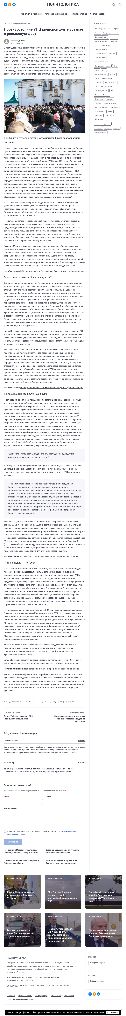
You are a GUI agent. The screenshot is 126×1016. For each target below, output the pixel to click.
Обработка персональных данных (21, 999)
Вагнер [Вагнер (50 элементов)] (97, 33)
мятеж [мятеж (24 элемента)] (110, 111)
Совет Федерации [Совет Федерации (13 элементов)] (101, 91)
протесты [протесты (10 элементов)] (98, 128)
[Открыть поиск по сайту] (120, 4)
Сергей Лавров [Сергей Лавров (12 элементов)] (106, 86)
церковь (71, 702)
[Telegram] (14, 4)
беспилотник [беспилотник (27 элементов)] (99, 99)
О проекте (11, 996)
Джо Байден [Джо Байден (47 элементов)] (106, 45)
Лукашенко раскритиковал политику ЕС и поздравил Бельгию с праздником (103, 933)
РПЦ (54, 702)
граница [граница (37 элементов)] (98, 103)
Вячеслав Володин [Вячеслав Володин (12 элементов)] (101, 41)
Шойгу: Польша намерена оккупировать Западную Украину (20, 895)
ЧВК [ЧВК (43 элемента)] (112, 91)
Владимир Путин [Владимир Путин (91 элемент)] (100, 37)
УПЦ (62, 702)
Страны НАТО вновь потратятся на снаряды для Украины (49, 556)
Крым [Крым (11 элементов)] (97, 70)
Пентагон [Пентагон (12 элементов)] (98, 82)
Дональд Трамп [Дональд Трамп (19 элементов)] (100, 53)
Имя (6, 797)
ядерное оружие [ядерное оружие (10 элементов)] (100, 132)
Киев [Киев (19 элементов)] (115, 66)
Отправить (13, 842)
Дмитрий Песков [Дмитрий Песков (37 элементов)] (101, 49)
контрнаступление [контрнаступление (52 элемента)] (101, 107)
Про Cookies (69, 996)
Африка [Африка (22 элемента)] (116, 29)
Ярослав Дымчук (18, 41)
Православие (33, 702)
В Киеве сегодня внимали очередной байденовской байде (49, 669)
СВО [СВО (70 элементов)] (96, 86)
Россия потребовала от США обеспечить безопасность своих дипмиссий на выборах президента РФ (60, 935)
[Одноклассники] (9, 4)
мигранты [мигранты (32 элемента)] (114, 107)
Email (49, 797)
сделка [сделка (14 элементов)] (116, 128)
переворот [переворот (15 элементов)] (98, 115)
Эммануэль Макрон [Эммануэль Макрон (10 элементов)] (102, 95)
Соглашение (56, 996)
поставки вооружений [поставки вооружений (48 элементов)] (102, 124)
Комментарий (10, 809)
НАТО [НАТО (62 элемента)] (97, 78)
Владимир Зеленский (15, 702)
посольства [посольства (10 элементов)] (99, 120)
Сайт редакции (41, 996)
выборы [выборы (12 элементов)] (110, 99)
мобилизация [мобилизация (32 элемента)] (99, 111)
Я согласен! (113, 1012)
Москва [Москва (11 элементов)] (112, 74)
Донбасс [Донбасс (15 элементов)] (112, 53)
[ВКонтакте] (5, 4)
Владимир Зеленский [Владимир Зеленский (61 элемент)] (110, 33)
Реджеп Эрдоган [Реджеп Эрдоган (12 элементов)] (110, 82)
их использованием (95, 1012)
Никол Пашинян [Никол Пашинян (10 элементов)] (107, 78)
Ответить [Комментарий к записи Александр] (81, 763)
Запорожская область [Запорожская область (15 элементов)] (102, 66)
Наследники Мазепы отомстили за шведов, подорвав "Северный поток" (56, 387)
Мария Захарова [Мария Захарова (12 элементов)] (100, 74)
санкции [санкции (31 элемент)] (108, 128)
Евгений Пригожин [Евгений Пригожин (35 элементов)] (101, 58)
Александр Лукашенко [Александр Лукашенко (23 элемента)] (103, 29)
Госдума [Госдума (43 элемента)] (114, 41)
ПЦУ (46, 702)
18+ (8, 977)
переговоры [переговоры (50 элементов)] (110, 115)
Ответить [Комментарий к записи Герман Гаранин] (81, 741)
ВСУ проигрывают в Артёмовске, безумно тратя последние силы (53, 271)
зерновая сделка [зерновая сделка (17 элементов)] (110, 103)
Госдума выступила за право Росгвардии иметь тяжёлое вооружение (20, 933)
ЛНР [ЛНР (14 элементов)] (103, 70)
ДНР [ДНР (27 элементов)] (96, 45)
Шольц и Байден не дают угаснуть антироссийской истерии (62, 851)
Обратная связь (25, 996)
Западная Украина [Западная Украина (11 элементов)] (101, 62)
